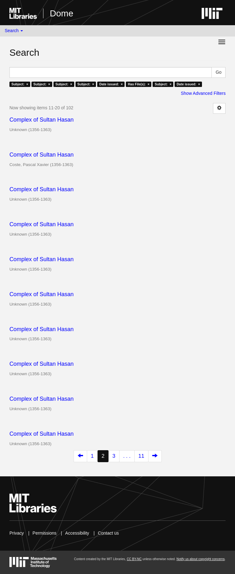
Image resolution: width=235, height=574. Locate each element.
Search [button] (14, 30)
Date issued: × (111, 84)
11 (141, 456)
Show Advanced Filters (203, 93)
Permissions (44, 533)
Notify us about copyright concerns (200, 559)
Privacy (16, 533)
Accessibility (77, 533)
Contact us (108, 533)
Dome (61, 13)
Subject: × (19, 84)
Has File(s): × (139, 84)
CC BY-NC (134, 559)
